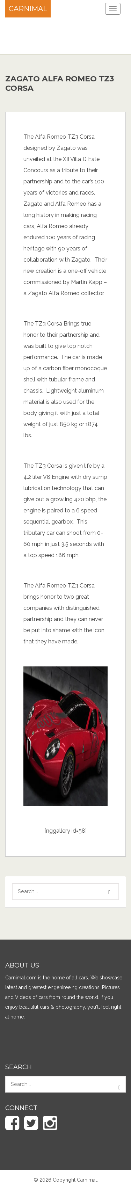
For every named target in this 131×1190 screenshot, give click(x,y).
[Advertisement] (56, 34)
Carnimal (28, 9)
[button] (110, 892)
